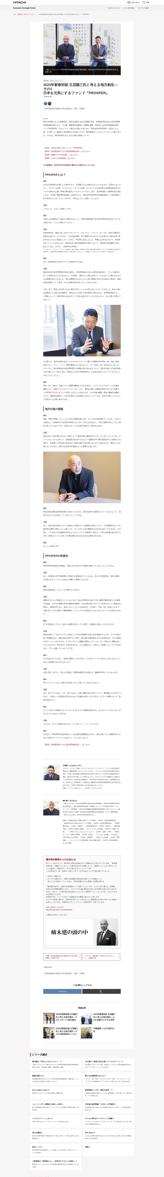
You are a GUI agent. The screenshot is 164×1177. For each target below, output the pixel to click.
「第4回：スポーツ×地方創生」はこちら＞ (59, 158)
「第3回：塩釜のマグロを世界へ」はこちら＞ (61, 155)
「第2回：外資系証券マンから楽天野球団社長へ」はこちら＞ (67, 151)
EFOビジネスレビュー (55, 392)
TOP (14, 14)
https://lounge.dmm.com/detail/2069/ (59, 910)
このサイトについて (114, 8)
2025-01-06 (48, 96)
